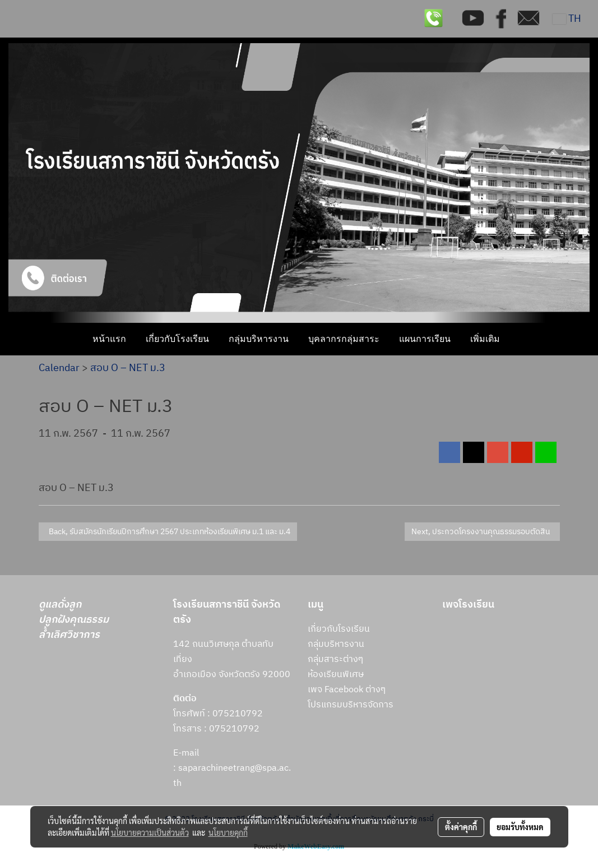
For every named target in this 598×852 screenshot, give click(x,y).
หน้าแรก (109, 339)
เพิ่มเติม (485, 339)
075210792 (234, 729)
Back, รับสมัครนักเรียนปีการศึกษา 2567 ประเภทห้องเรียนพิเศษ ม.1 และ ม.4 (167, 531)
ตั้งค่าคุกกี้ (461, 827)
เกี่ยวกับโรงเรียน (177, 339)
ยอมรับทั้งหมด (520, 827)
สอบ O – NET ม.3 (127, 368)
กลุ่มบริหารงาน (259, 339)
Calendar (59, 368)
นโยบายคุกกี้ (228, 832)
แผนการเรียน (425, 339)
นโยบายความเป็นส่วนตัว (150, 832)
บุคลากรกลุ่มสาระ (343, 339)
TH (567, 19)
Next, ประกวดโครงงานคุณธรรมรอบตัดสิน (482, 531)
